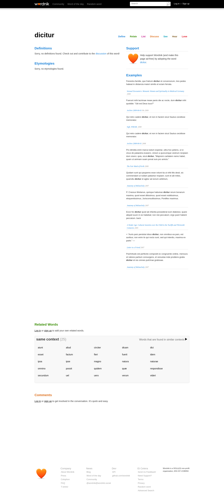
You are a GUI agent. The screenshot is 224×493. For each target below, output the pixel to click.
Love (184, 36)
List (143, 36)
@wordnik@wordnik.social (99, 483)
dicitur (143, 62)
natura (125, 361)
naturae (154, 361)
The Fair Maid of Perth (135, 166)
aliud (68, 347)
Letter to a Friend (133, 247)
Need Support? (145, 475)
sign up (48, 330)
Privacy (141, 483)
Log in (38, 330)
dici (152, 347)
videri (153, 375)
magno (97, 361)
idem (152, 354)
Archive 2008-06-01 (134, 143)
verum (125, 375)
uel (67, 375)
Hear (174, 36)
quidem (98, 368)
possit (69, 368)
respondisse (156, 368)
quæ (124, 368)
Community (58, 4)
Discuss (154, 36)
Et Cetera (142, 468)
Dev (114, 468)
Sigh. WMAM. (132, 127)
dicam (125, 347)
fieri (96, 354)
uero (96, 375)
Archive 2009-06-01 (134, 110)
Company (66, 468)
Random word (94, 4)
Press (63, 475)
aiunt (40, 347)
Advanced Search (146, 490)
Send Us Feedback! (147, 472)
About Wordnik (67, 472)
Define (121, 36)
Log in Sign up (181, 3)
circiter (97, 347)
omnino (42, 368)
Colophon (65, 479)
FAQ (63, 483)
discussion (101, 53)
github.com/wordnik (121, 475)
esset (40, 354)
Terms (140, 479)
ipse (68, 361)
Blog (89, 472)
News (89, 468)
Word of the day (75, 4)
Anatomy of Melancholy (136, 186)
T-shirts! (64, 487)
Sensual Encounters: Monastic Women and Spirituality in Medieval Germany (155, 91)
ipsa (40, 361)
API (114, 472)
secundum (43, 375)
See (165, 36)
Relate (133, 36)
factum (69, 354)
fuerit (124, 354)
